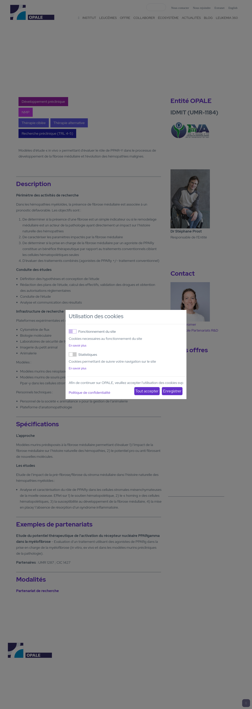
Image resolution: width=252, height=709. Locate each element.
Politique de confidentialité (89, 392)
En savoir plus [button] (77, 346)
